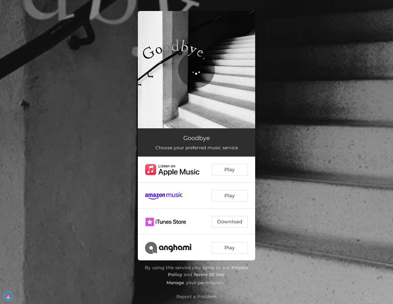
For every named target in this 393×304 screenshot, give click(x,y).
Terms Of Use (209, 274)
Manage (175, 282)
